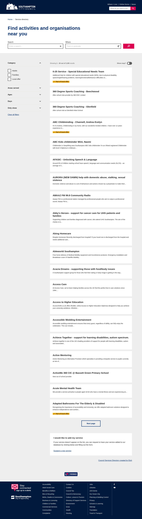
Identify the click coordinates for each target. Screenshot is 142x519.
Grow (68, 507)
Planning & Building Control (99, 497)
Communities (47, 510)
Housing (69, 513)
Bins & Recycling (48, 494)
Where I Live (112, 4)
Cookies (69, 487)
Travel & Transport (96, 513)
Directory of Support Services (76, 500)
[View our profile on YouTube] (122, 487)
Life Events (93, 491)
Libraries (93, 487)
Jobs (91, 484)
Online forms (124, 4)
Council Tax (70, 491)
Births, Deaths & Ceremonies (52, 497)
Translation (93, 510)
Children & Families (49, 504)
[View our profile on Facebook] (122, 484)
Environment (70, 504)
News (133, 4)
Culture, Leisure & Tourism (75, 497)
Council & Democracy (73, 494)
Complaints (46, 513)
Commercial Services (49, 507)
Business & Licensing (49, 500)
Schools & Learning (96, 504)
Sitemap (92, 507)
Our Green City (95, 494)
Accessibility (46, 484)
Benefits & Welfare (48, 491)
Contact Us (70, 484)
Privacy (92, 500)
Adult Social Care (48, 487)
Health (68, 510)
